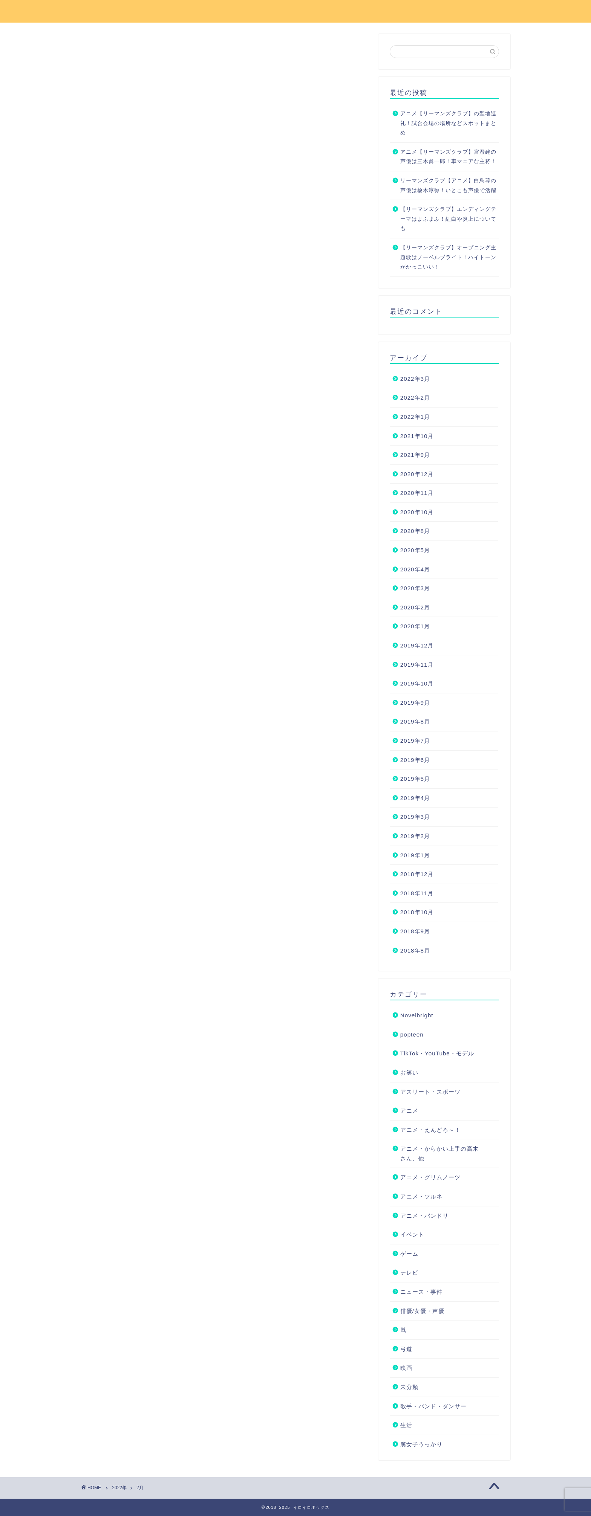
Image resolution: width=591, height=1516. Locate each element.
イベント (412, 1234)
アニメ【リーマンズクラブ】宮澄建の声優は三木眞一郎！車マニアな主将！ (448, 157)
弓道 (406, 1349)
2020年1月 (415, 626)
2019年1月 (415, 855)
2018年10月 (417, 912)
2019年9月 (415, 702)
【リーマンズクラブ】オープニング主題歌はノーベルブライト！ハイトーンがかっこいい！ (448, 257)
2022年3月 (415, 379)
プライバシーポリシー (425, 11)
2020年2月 (415, 607)
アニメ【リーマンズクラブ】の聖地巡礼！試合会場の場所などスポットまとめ (448, 123)
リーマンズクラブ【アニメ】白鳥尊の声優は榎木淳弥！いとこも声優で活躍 (448, 185)
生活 (406, 1425)
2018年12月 (417, 874)
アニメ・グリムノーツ (430, 1177)
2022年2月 (415, 397)
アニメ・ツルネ (421, 1196)
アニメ (409, 1110)
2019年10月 (417, 683)
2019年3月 (415, 817)
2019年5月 (415, 779)
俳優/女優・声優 (422, 1311)
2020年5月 (415, 550)
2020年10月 (417, 512)
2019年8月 (415, 721)
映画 (406, 1368)
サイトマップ (358, 11)
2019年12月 (417, 645)
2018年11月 (417, 893)
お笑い (409, 1072)
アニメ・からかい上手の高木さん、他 (439, 1153)
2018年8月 (415, 950)
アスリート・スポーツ (430, 1092)
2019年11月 (417, 664)
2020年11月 (417, 493)
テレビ (409, 1272)
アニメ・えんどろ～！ (430, 1130)
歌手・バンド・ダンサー (433, 1406)
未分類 (409, 1387)
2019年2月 (415, 836)
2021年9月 (415, 455)
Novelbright (416, 1015)
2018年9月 (415, 931)
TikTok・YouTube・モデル (437, 1053)
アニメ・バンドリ (424, 1215)
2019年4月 (415, 798)
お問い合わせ (303, 11)
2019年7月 (415, 740)
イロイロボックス (116, 11)
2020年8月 (415, 531)
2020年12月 (417, 474)
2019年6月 (415, 760)
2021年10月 (417, 436)
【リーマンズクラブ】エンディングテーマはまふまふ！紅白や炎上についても (448, 218)
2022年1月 (415, 417)
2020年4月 (415, 569)
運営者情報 (490, 11)
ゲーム (409, 1253)
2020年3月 (415, 588)
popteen (412, 1034)
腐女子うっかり (421, 1444)
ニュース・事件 (421, 1292)
